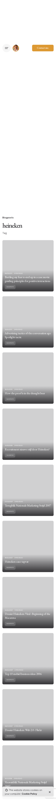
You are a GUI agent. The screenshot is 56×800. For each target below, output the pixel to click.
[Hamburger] (6, 48)
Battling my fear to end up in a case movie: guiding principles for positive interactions (27, 283)
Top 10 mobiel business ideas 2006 (23, 678)
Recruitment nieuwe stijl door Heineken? (27, 454)
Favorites (10, 459)
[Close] (50, 792)
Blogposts (8, 217)
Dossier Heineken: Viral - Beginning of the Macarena (27, 620)
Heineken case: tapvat (16, 566)
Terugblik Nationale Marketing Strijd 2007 (28, 510)
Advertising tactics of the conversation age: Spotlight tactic (28, 339)
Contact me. (43, 47)
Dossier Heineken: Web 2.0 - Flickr (23, 734)
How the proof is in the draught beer (25, 397)
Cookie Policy (29, 793)
